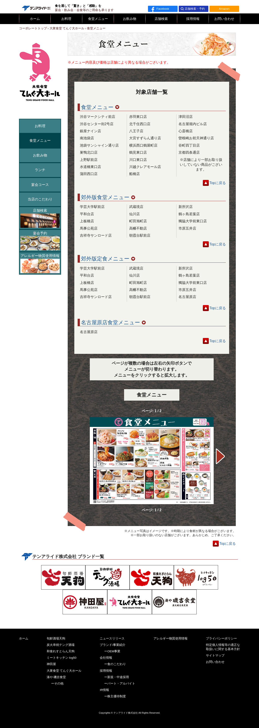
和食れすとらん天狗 (61, 651)
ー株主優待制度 (115, 696)
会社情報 (106, 657)
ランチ (40, 170)
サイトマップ (215, 655)
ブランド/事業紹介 (112, 645)
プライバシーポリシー (221, 638)
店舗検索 (161, 19)
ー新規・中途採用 (116, 677)
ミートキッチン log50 (62, 657)
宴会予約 (40, 240)
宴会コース (40, 185)
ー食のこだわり (115, 664)
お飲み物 (129, 19)
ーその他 (57, 683)
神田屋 (51, 664)
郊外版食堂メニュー (108, 197)
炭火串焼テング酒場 (61, 645)
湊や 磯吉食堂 (56, 677)
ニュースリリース (112, 638)
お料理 (66, 19)
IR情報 (104, 690)
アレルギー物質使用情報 (40, 263)
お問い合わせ (224, 19)
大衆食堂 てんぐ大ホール (64, 670)
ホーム (35, 19)
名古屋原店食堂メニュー (113, 322)
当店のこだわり (40, 199)
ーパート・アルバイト (119, 683)
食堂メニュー (98, 19)
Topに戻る (217, 183)
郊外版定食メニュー (108, 259)
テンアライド (36, 6)
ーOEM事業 (112, 651)
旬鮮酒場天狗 (56, 638)
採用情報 (193, 19)
